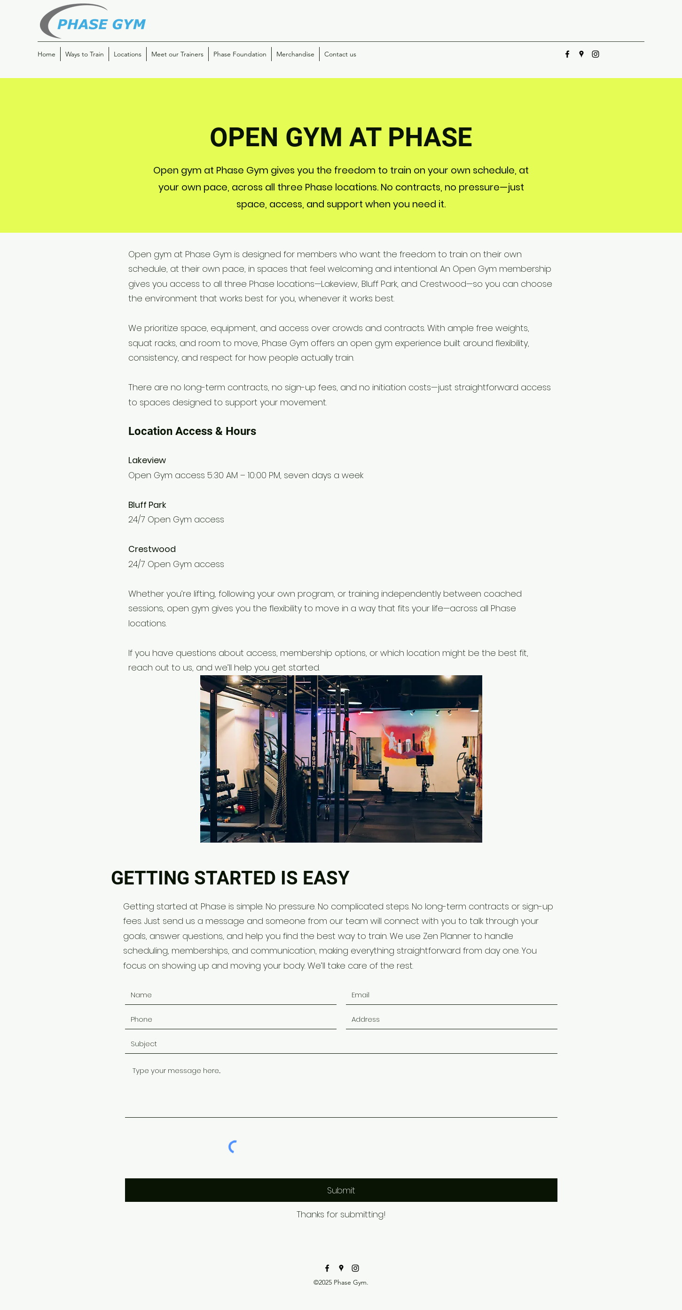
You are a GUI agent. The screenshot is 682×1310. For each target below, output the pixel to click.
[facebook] (567, 54)
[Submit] (341, 1190)
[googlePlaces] (581, 54)
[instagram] (595, 54)
